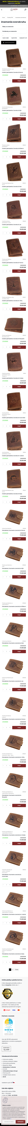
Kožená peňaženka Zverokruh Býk (11, 110)
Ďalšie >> (16, 969)
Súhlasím (20, 1122)
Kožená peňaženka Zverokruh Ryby (12, 494)
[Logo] (14, 10)
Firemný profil (6, 1073)
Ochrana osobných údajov (10, 1061)
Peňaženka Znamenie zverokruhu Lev (12, 681)
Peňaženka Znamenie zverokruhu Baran (13, 530)
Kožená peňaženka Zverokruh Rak (11, 186)
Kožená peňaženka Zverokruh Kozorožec (13, 417)
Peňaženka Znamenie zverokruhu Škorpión (11, 796)
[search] (25, 10)
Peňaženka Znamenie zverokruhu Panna (13, 719)
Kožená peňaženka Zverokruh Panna (12, 262)
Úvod (3, 17)
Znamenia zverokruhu (20, 17)
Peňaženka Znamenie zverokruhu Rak (13, 643)
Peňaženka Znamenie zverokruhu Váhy (13, 757)
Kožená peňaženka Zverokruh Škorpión (13, 339)
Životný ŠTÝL (10, 17)
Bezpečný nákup (7, 1065)
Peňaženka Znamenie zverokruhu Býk (13, 568)
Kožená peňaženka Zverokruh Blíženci (13, 148)
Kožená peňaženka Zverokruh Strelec (12, 378)
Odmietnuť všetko (9, 1121)
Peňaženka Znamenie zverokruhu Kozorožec (11, 875)
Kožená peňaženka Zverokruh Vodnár (13, 455)
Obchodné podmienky (9, 1063)
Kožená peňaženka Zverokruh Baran (12, 72)
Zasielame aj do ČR (8, 1082)
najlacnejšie (5, 38)
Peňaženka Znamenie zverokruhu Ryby (13, 954)
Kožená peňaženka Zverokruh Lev (11, 224)
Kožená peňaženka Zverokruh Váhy (12, 300)
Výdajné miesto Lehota (9, 1075)
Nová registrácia (23, 5)
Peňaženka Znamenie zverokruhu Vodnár (14, 914)
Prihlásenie (15, 5)
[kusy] (6, 81)
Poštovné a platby (8, 1059)
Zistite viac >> (15, 985)
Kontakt (5, 1069)
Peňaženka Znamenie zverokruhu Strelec (14, 835)
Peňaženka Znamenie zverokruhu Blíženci (14, 606)
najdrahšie (14, 38)
